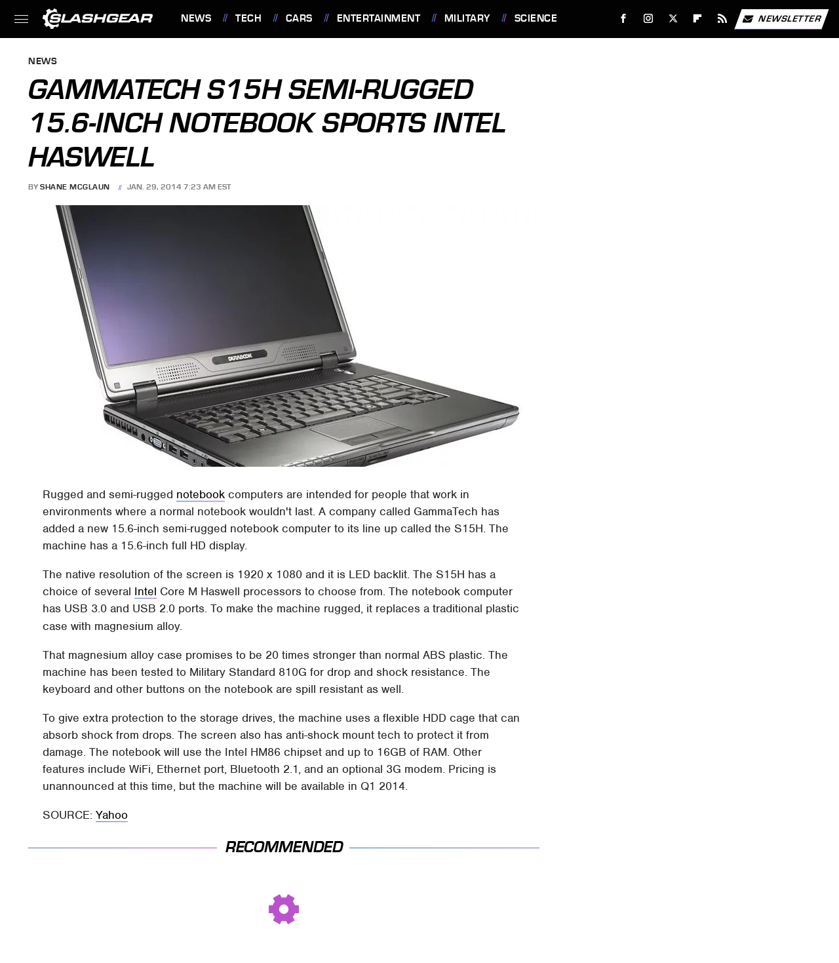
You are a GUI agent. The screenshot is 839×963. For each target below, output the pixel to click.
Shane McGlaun (75, 186)
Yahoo (112, 815)
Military (467, 18)
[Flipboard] (697, 19)
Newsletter (781, 19)
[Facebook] (623, 19)
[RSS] (722, 19)
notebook (200, 494)
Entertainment (379, 18)
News (196, 18)
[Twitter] (672, 19)
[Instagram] (648, 19)
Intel (145, 591)
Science (536, 18)
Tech (248, 18)
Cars (299, 18)
